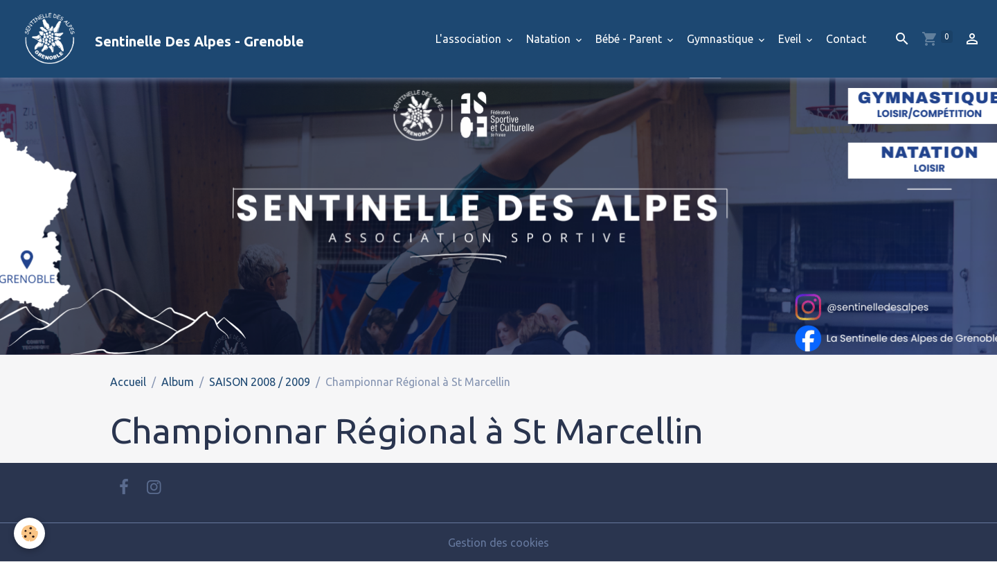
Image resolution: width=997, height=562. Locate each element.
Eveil (791, 39)
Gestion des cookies (498, 542)
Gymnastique (721, 39)
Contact (846, 39)
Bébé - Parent (630, 39)
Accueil (128, 382)
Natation (549, 39)
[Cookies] (29, 533)
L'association (469, 39)
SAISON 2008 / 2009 (259, 382)
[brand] (157, 39)
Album (177, 382)
